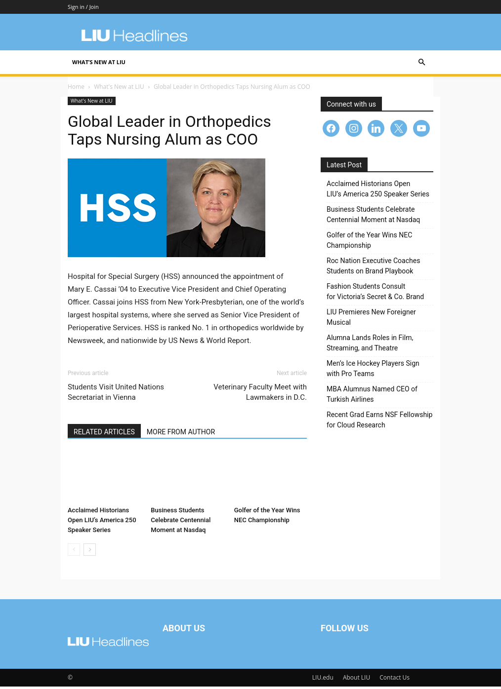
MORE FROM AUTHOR (181, 434)
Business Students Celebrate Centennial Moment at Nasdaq (180, 522)
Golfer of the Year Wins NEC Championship (369, 242)
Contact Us (394, 680)
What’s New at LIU (98, 62)
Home (76, 89)
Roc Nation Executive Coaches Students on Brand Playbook (373, 268)
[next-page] (90, 552)
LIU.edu (323, 680)
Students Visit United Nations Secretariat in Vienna (116, 394)
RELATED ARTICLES (104, 434)
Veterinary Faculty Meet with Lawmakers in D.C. (260, 394)
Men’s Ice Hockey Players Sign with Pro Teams (373, 371)
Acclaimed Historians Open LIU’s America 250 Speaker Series (102, 522)
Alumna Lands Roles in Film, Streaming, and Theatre (370, 345)
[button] (421, 62)
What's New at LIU (119, 89)
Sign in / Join (83, 6)
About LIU (356, 680)
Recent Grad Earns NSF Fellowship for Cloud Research (379, 422)
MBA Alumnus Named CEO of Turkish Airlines (372, 396)
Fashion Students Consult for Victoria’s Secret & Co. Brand (375, 294)
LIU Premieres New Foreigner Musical (371, 319)
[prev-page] (74, 552)
